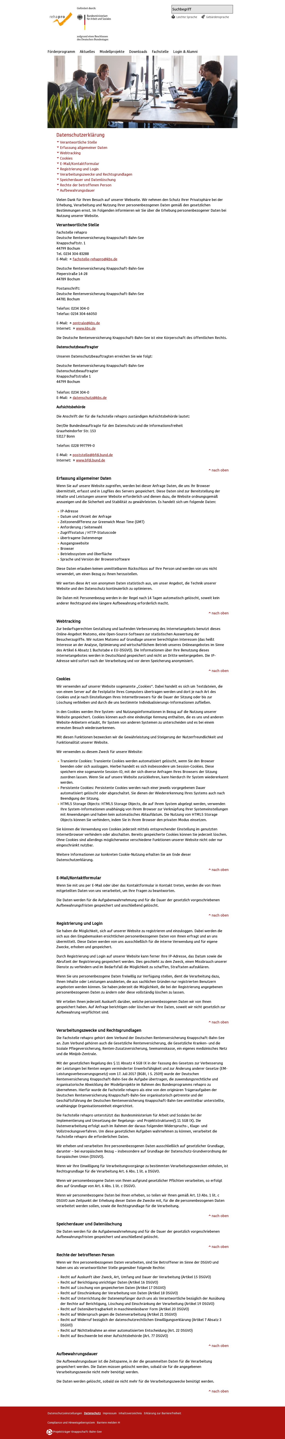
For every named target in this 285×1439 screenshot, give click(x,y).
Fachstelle (160, 51)
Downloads (138, 51)
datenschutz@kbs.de (90, 397)
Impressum (110, 1413)
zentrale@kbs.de (86, 323)
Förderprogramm (61, 51)
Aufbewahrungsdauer (77, 190)
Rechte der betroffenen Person (85, 185)
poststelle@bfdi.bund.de (93, 455)
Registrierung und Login (79, 169)
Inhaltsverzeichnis (130, 1413)
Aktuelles (87, 51)
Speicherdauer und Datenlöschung (88, 179)
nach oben (220, 470)
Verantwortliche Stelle (78, 142)
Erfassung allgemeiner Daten (83, 147)
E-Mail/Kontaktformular (79, 163)
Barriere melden (108, 1422)
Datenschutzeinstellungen (65, 1413)
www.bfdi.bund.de (90, 460)
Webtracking (70, 153)
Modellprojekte (112, 51)
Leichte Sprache (187, 17)
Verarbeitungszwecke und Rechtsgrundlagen (96, 174)
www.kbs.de (86, 328)
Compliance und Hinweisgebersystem (71, 1422)
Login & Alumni (185, 51)
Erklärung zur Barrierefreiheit (162, 1413)
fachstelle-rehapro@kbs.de (95, 259)
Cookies (66, 158)
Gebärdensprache (217, 17)
